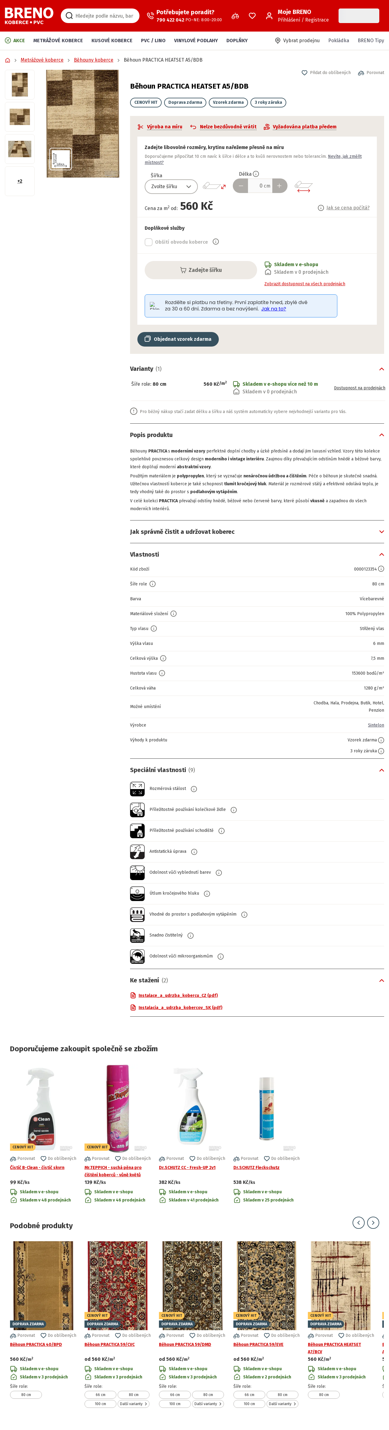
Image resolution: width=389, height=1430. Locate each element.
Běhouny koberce (93, 60)
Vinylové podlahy (196, 40)
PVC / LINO (153, 40)
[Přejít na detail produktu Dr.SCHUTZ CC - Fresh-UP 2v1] (192, 1134)
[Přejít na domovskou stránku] (29, 15)
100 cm (100, 1404)
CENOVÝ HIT (145, 102)
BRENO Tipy (371, 40)
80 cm (26, 1395)
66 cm (100, 1395)
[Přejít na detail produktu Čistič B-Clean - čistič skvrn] (43, 1134)
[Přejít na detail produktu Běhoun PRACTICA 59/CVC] (117, 1324)
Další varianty (133, 1404)
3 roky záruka (268, 102)
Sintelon (375, 725)
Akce (15, 40)
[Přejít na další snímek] (373, 1223)
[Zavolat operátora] (184, 16)
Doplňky (237, 40)
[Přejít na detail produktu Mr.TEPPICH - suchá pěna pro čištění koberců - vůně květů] (117, 1134)
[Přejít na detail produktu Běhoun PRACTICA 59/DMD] (192, 1324)
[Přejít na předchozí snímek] (359, 1223)
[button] (82, 124)
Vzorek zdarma (228, 102)
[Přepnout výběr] (191, 186)
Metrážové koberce (58, 40)
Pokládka (338, 40)
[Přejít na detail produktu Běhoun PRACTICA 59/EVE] (266, 1324)
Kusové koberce (112, 40)
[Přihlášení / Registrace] (297, 16)
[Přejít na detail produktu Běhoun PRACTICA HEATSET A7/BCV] (341, 1324)
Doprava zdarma (185, 102)
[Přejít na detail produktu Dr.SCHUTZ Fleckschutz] (266, 1134)
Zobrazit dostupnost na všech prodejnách (304, 283)
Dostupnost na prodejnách (355, 388)
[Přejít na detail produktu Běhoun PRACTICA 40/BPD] (43, 1324)
